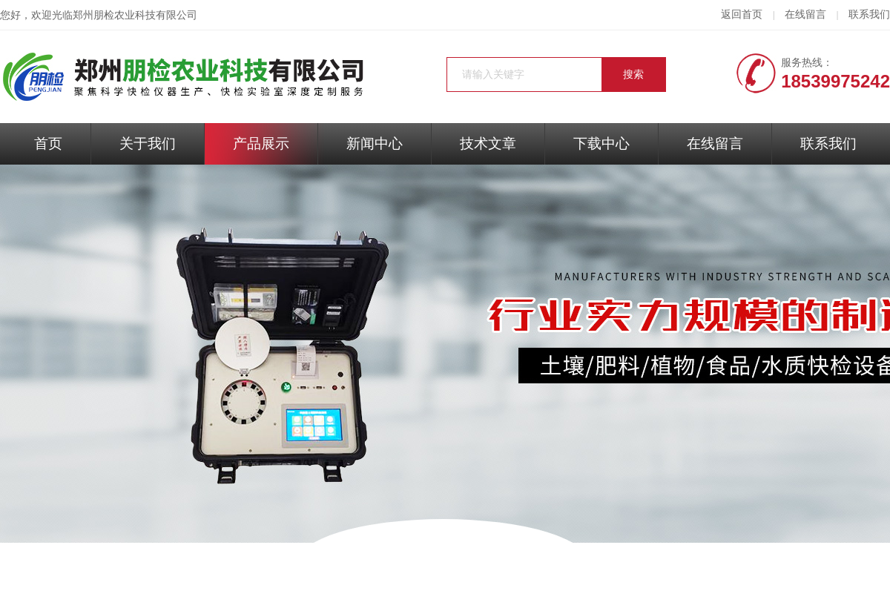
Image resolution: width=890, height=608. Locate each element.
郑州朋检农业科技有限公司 (135, 15)
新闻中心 (374, 143)
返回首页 (741, 14)
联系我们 (869, 14)
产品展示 (261, 143)
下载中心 (601, 143)
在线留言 (805, 14)
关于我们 (147, 143)
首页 (48, 143)
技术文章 (488, 143)
